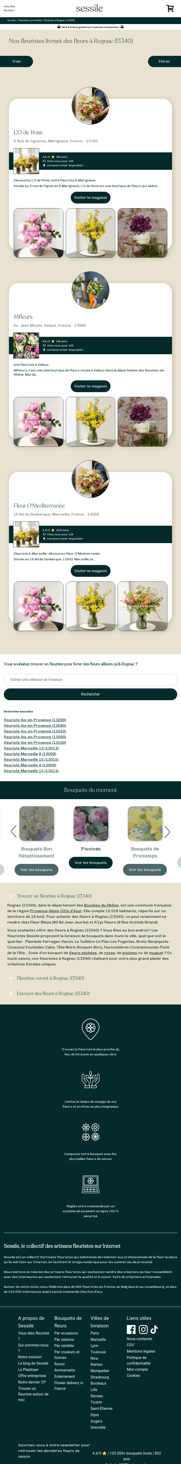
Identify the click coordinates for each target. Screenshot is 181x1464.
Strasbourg (99, 1377)
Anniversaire (64, 1370)
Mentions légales (141, 1351)
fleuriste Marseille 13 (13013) (31, 748)
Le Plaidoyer (28, 1369)
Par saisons (64, 1339)
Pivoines (91, 849)
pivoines (129, 953)
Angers (96, 1421)
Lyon (94, 1345)
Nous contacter (139, 1339)
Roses (59, 1364)
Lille (93, 1389)
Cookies (133, 1375)
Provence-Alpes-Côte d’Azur (56, 911)
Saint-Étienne (101, 1408)
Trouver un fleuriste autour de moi (33, 1394)
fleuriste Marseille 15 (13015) (31, 759)
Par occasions (66, 1333)
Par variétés (64, 1345)
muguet (156, 953)
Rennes (96, 1396)
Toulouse (98, 1352)
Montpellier (99, 1371)
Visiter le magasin (90, 197)
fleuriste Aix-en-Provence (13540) (35, 731)
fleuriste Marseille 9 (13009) (30, 765)
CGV (130, 1345)
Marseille (98, 1339)
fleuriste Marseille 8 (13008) (30, 754)
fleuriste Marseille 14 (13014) (31, 771)
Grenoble (98, 1427)
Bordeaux (98, 1383)
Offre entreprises (32, 1376)
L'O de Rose (28, 132)
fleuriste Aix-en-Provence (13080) (35, 725)
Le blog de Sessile (33, 1363)
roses (109, 953)
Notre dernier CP (32, 1382)
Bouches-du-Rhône (101, 905)
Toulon (96, 1402)
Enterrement (64, 1376)
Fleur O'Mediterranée (39, 506)
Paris (94, 1333)
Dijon (94, 1415)
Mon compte (137, 1369)
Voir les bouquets (37, 869)
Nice (94, 1358)
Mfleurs (23, 317)
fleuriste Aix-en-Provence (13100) (35, 742)
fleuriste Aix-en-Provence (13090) (35, 737)
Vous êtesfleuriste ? (9, 8)
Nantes (96, 1364)
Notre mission (30, 1357)
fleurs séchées (83, 953)
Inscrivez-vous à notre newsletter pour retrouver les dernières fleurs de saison (54, 1451)
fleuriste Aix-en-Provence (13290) (35, 720)
